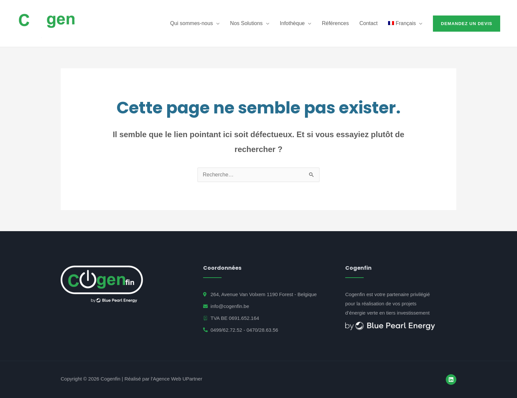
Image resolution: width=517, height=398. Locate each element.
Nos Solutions (246, 23)
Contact (368, 23)
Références (335, 23)
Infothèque (292, 23)
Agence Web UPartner (177, 379)
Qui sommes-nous (191, 23)
